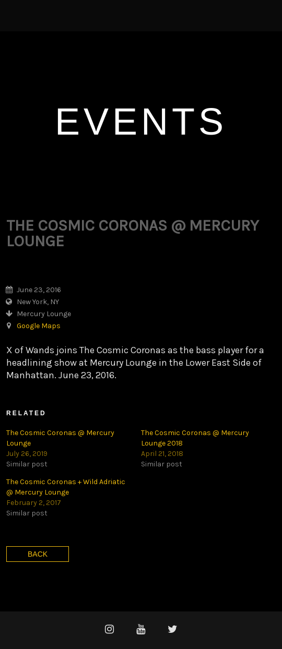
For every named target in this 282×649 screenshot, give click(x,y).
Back (38, 554)
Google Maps (39, 325)
